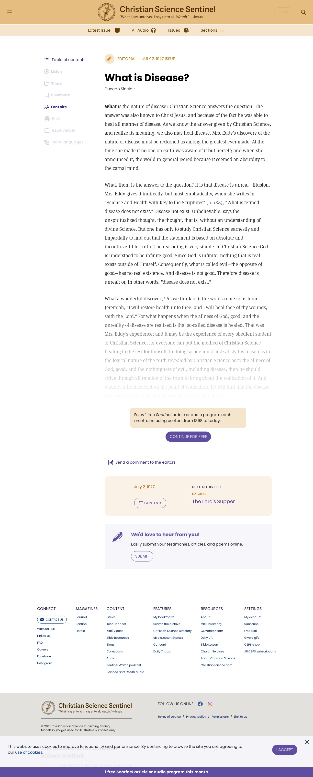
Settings (253, 589)
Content (115, 589)
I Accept (284, 748)
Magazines (87, 589)
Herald (80, 611)
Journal (81, 598)
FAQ (40, 623)
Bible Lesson (209, 625)
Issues (111, 598)
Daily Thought (163, 632)
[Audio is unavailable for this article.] (54, 71)
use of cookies (28, 752)
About (205, 598)
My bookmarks (163, 598)
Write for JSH (46, 609)
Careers (42, 630)
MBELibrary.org (211, 604)
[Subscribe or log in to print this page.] (53, 119)
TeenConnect (116, 604)
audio (125, 652)
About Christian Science (218, 639)
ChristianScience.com (216, 646)
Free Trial (250, 611)
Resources (212, 589)
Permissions (220, 697)
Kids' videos (115, 611)
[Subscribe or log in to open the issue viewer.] (60, 130)
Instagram (44, 644)
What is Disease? (140, 78)
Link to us (43, 616)
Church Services (212, 632)
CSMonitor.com (212, 611)
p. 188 (188, 194)
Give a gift (251, 618)
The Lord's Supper (210, 483)
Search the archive (166, 604)
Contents (144, 484)
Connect (46, 589)
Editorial (120, 59)
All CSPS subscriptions (260, 632)
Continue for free (185, 418)
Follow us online (175, 685)
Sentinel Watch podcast (124, 646)
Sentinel (81, 604)
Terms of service (169, 697)
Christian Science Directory (172, 611)
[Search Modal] (303, 12)
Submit (136, 537)
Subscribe (251, 604)
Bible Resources (118, 618)
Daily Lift (206, 618)
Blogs (110, 625)
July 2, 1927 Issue (152, 59)
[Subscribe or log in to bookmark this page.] (58, 95)
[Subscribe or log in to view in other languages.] (65, 142)
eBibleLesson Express (168, 618)
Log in (283, 12)
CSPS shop (252, 625)
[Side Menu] (10, 12)
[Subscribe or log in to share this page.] (54, 83)
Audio (111, 639)
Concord (159, 625)
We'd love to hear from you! (159, 516)
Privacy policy (196, 697)
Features (162, 589)
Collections (115, 632)
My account (252, 598)
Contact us (52, 600)
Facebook (44, 637)
